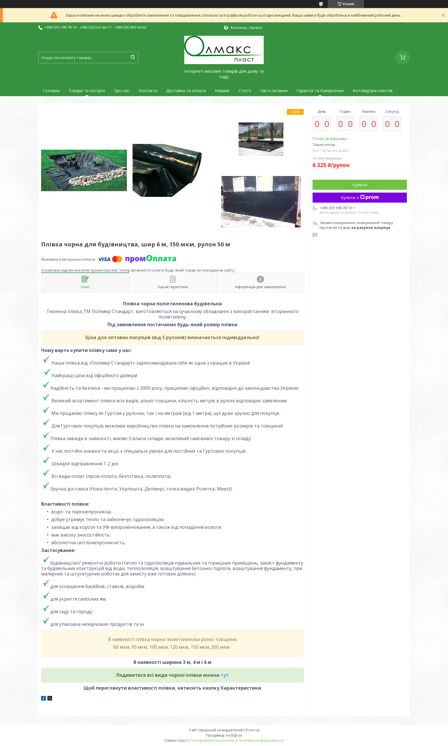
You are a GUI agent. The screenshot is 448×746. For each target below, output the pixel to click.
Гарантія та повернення (320, 90)
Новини (222, 90)
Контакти (148, 90)
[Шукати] (132, 57)
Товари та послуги (87, 90)
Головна (51, 90)
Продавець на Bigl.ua (224, 735)
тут (225, 675)
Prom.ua (252, 730)
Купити (360, 184)
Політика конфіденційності (261, 740)
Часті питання (273, 90)
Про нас (121, 90)
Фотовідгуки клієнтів (373, 90)
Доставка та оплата (186, 90)
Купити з (360, 197)
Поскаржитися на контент (213, 740)
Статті (245, 90)
